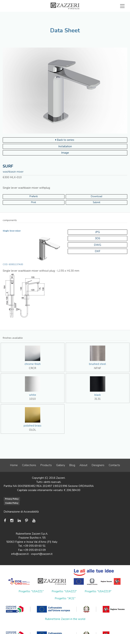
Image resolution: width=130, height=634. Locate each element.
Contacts (114, 465)
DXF (97, 251)
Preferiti (33, 196)
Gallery (60, 465)
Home (14, 465)
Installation (65, 146)
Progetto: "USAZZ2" (64, 591)
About (83, 465)
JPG (97, 232)
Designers (98, 465)
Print (33, 202)
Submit (96, 202)
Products (46, 465)
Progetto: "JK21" (65, 598)
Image (65, 153)
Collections (29, 465)
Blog (72, 465)
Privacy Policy (12, 499)
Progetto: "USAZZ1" (31, 591)
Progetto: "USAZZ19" (98, 591)
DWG (97, 245)
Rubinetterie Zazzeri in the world (65, 619)
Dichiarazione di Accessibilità (21, 511)
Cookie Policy (11, 503)
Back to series (64, 140)
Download (96, 196)
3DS (97, 238)
